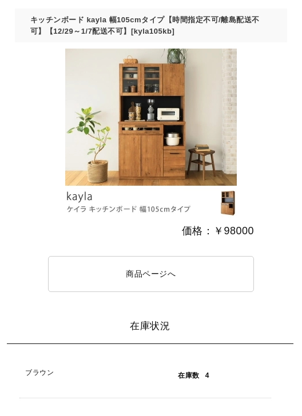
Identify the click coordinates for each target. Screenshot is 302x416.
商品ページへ (151, 273)
